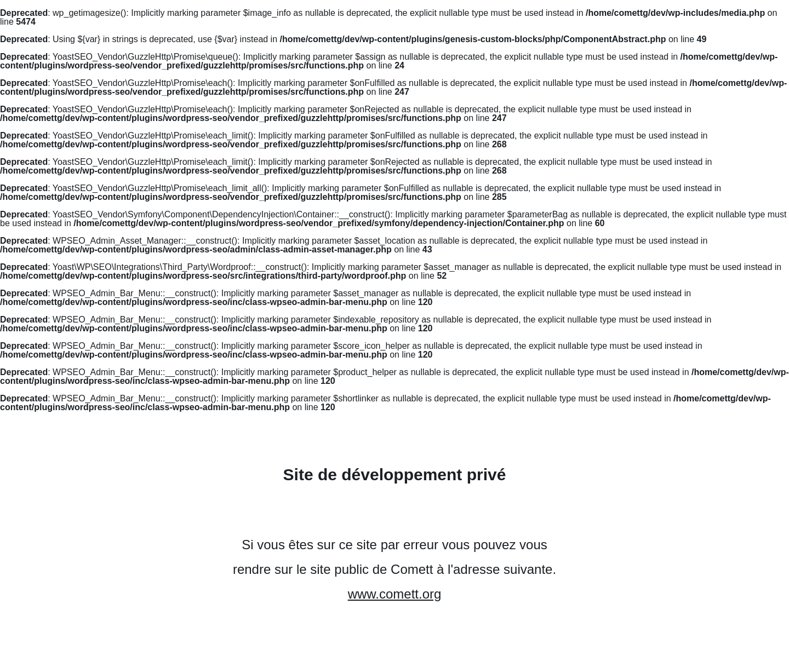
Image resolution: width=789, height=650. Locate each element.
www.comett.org (395, 593)
